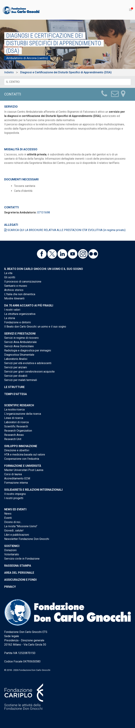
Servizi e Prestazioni (20, 333)
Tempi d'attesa (15, 394)
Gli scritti (9, 277)
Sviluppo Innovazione (20, 446)
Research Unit (12, 439)
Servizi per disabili (15, 375)
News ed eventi (15, 509)
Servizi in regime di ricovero (21, 337)
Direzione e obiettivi (16, 450)
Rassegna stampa (17, 565)
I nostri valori (12, 309)
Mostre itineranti (14, 298)
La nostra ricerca (14, 409)
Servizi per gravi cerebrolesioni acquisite (29, 371)
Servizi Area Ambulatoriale (20, 342)
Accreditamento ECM (17, 478)
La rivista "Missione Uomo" (20, 526)
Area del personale (19, 572)
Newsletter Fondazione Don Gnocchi (26, 539)
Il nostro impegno (15, 494)
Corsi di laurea (13, 474)
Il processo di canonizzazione (22, 281)
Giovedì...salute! (14, 530)
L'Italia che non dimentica (19, 294)
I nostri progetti (13, 498)
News (7, 513)
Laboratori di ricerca (16, 422)
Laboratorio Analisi (15, 359)
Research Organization (18, 430)
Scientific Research (19, 405)
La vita (8, 273)
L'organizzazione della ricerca (22, 413)
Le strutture (14, 387)
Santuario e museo (15, 285)
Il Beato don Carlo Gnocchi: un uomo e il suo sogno (43, 269)
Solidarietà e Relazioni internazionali (33, 489)
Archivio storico (13, 290)
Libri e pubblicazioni (16, 534)
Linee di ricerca (13, 418)
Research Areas (14, 435)
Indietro (9, 72)
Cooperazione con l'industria (21, 458)
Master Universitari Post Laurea (23, 470)
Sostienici (11, 546)
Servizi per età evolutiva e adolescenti (27, 363)
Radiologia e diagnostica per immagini (27, 350)
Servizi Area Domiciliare (19, 346)
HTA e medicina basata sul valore (24, 454)
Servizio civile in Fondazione (22, 558)
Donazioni (10, 550)
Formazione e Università (22, 465)
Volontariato (11, 554)
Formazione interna (16, 482)
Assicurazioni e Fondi (20, 579)
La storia (9, 318)
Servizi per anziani (15, 367)
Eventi (8, 517)
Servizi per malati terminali (20, 380)
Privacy (10, 586)
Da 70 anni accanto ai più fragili (28, 305)
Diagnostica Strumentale (19, 354)
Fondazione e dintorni (17, 322)
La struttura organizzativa (19, 314)
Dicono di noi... (13, 522)
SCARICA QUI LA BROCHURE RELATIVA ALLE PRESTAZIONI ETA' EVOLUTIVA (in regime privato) (65, 230)
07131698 (43, 212)
